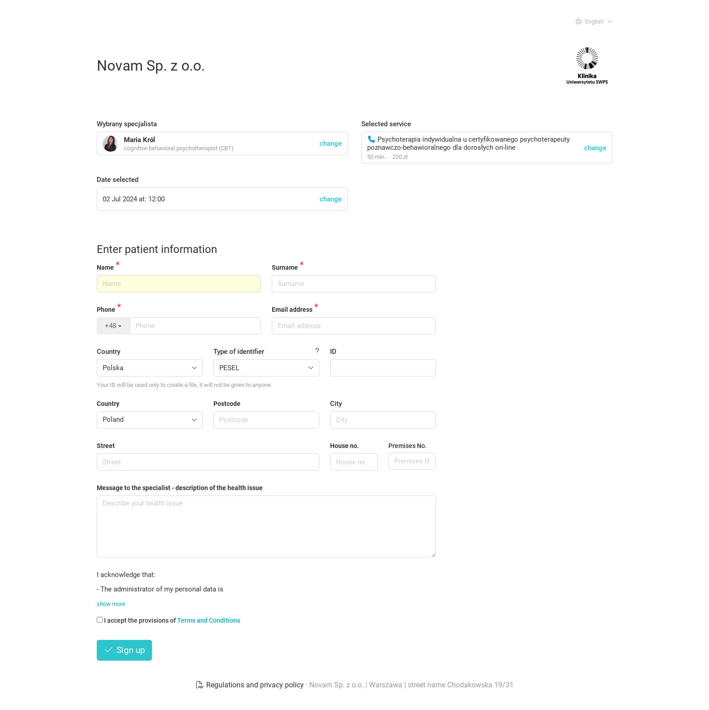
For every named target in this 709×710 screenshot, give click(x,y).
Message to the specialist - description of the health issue (180, 487)
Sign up (124, 650)
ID (333, 352)
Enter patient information (157, 249)
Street (106, 445)
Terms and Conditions (208, 620)
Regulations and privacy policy (250, 685)
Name (105, 267)
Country (108, 352)
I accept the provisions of (168, 620)
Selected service (386, 124)
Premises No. (407, 445)
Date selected (117, 180)
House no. (344, 445)
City (336, 404)
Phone (106, 309)
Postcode (227, 403)
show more (111, 603)
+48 (113, 326)
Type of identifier (238, 352)
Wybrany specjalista (127, 124)
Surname (285, 267)
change (595, 148)
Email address (292, 309)
